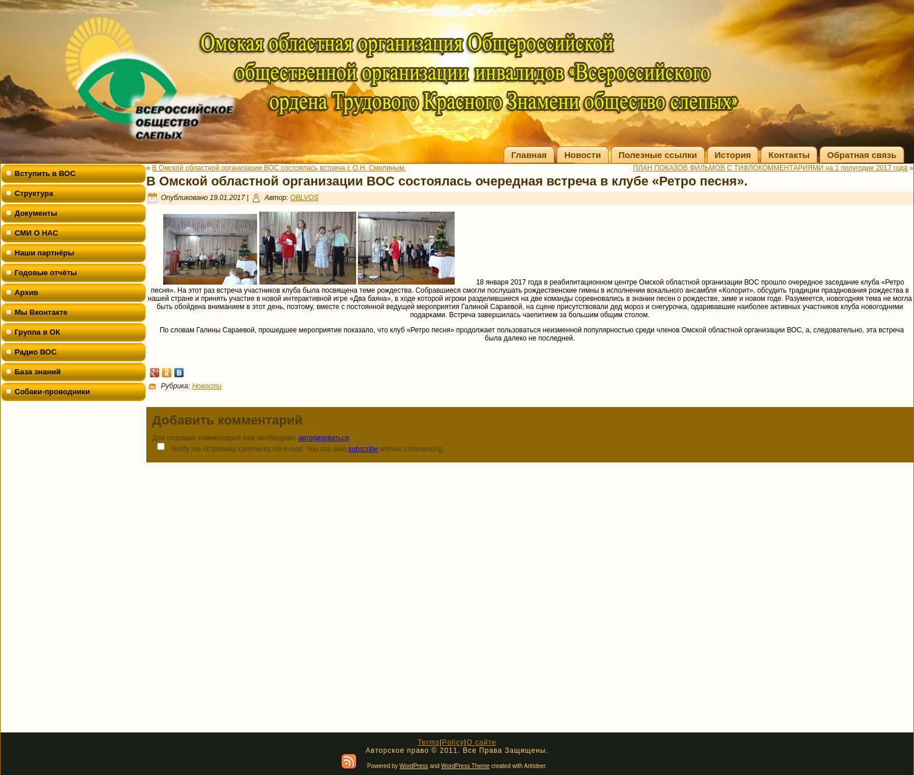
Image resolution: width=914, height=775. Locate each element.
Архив (26, 292)
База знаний (38, 371)
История (733, 155)
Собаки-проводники (52, 391)
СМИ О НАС (36, 233)
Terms (428, 742)
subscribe (363, 449)
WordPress (413, 766)
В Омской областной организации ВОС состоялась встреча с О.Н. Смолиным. (279, 168)
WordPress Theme (465, 766)
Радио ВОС (36, 352)
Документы (36, 213)
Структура (34, 193)
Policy (453, 742)
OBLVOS (304, 198)
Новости (582, 155)
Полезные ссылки (657, 155)
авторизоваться (323, 438)
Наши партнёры (44, 252)
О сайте (481, 742)
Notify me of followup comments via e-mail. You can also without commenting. (298, 448)
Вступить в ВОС (45, 173)
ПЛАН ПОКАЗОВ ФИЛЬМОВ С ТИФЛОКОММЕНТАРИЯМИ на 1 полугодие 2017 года (770, 168)
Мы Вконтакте (41, 312)
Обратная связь (862, 155)
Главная (529, 155)
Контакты (789, 155)
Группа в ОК (37, 332)
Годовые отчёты (46, 272)
